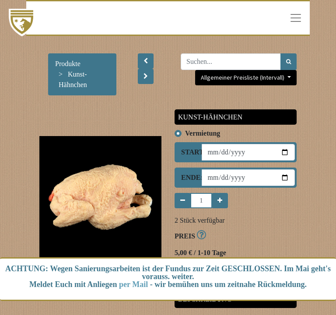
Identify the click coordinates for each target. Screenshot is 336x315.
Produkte (67, 63)
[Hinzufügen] (220, 200)
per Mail (133, 284)
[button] (146, 61)
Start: (188, 152)
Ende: (188, 177)
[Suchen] (288, 61)
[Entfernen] (183, 200)
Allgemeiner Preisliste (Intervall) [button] (243, 77)
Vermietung (202, 133)
